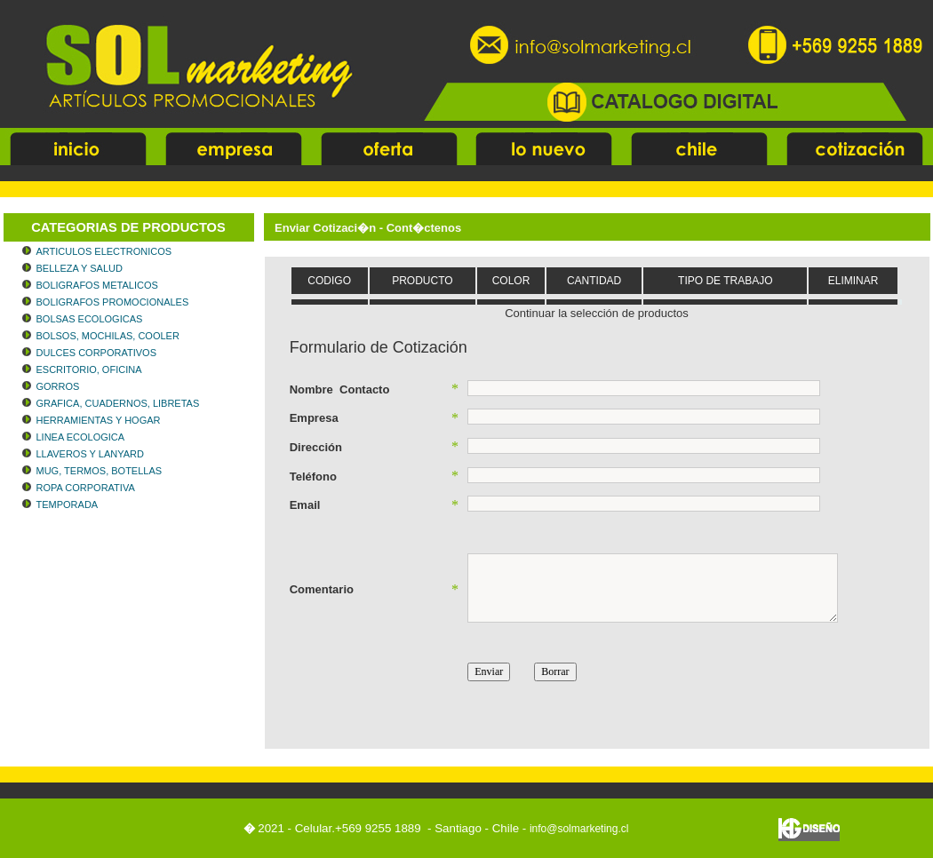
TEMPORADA (67, 504)
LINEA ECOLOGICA (80, 437)
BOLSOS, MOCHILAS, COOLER (107, 335)
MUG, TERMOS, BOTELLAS (99, 470)
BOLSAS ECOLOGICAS (89, 319)
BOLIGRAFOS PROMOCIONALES (112, 302)
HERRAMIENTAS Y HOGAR (98, 420)
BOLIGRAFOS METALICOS (97, 285)
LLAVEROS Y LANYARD (90, 454)
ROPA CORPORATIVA (85, 487)
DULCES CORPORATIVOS (96, 352)
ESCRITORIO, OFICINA (89, 369)
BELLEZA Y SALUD (79, 268)
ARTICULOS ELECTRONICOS (104, 251)
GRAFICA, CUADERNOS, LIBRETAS (118, 403)
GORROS (58, 386)
